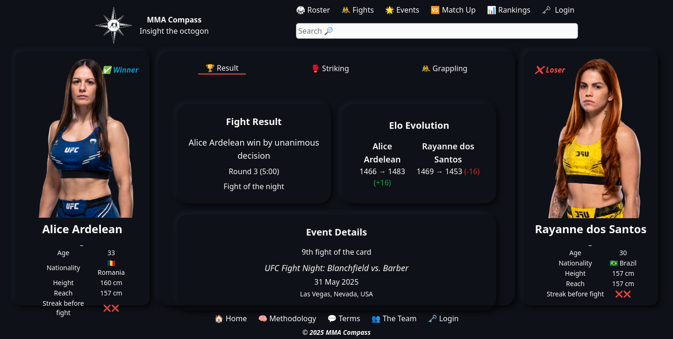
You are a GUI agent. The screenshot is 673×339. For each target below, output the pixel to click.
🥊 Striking (330, 68)
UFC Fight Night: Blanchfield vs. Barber (336, 267)
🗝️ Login (559, 10)
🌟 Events (402, 10)
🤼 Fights (357, 10)
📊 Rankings (508, 10)
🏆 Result (222, 68)
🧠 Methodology (287, 318)
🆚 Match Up (453, 10)
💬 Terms (343, 318)
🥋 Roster (313, 10)
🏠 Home (231, 318)
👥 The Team (394, 318)
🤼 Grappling (445, 68)
